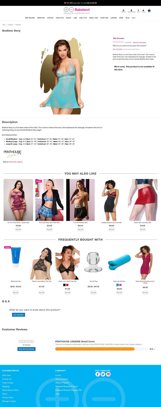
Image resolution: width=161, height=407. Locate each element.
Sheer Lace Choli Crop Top (67, 281)
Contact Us (7, 379)
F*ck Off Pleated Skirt (80, 222)
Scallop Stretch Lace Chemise (112, 222)
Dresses (18, 24)
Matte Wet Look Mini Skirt (142, 222)
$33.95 (119, 289)
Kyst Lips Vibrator (119, 281)
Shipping (5, 386)
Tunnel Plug (93, 281)
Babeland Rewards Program (66, 386)
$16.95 (142, 226)
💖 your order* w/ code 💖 (80, 3)
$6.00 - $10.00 (15, 287)
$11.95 (41, 287)
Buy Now (18, 229)
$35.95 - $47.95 (93, 287)
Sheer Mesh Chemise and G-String (145, 282)
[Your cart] (149, 11)
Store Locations (61, 379)
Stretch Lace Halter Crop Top (41, 281)
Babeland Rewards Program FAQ (68, 390)
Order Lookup (7, 383)
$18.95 (18, 226)
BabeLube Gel (16, 281)
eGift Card (6, 375)
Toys (3, 24)
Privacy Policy (7, 397)
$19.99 (49, 226)
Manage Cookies (9, 401)
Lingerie (10, 24)
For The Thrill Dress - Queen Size (18, 222)
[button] (64, 285)
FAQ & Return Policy (10, 390)
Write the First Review (139, 42)
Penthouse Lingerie (15, 162)
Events (58, 375)
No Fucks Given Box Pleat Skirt (49, 222)
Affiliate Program (62, 383)
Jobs (57, 394)
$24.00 (80, 226)
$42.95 (111, 226)
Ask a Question (117, 49)
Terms (4, 394)
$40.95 (145, 287)
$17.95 (67, 289)
